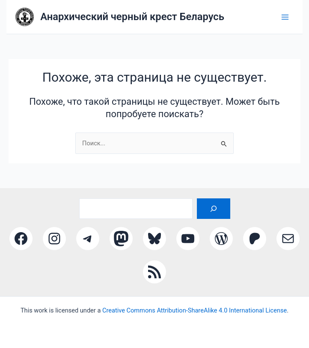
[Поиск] (213, 208)
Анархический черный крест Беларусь (132, 17)
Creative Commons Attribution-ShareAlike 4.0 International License (194, 310)
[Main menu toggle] (285, 17)
